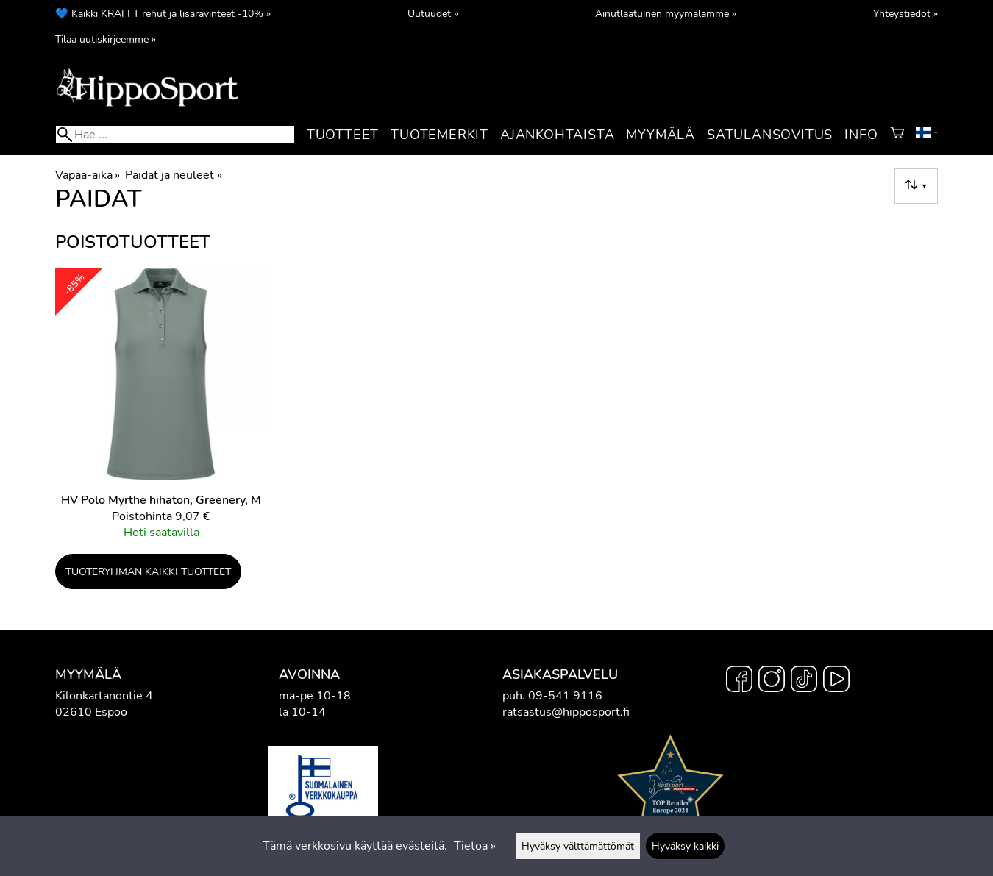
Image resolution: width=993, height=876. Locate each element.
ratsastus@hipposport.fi (566, 712)
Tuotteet (343, 134)
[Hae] (175, 134)
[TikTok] (804, 681)
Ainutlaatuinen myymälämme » (665, 13)
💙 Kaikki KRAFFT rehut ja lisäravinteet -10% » (163, 13)
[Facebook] (739, 681)
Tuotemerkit (439, 134)
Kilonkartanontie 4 (104, 696)
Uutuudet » (432, 13)
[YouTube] (836, 681)
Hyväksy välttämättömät (578, 845)
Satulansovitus (770, 134)
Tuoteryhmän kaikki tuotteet (148, 571)
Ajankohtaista (557, 134)
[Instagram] (771, 681)
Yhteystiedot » (905, 13)
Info (861, 134)
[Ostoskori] (897, 135)
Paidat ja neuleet (173, 175)
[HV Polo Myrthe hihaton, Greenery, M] (161, 410)
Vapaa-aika (87, 175)
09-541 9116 (565, 696)
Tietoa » (475, 846)
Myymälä (660, 134)
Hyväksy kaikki (685, 845)
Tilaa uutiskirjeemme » (105, 39)
